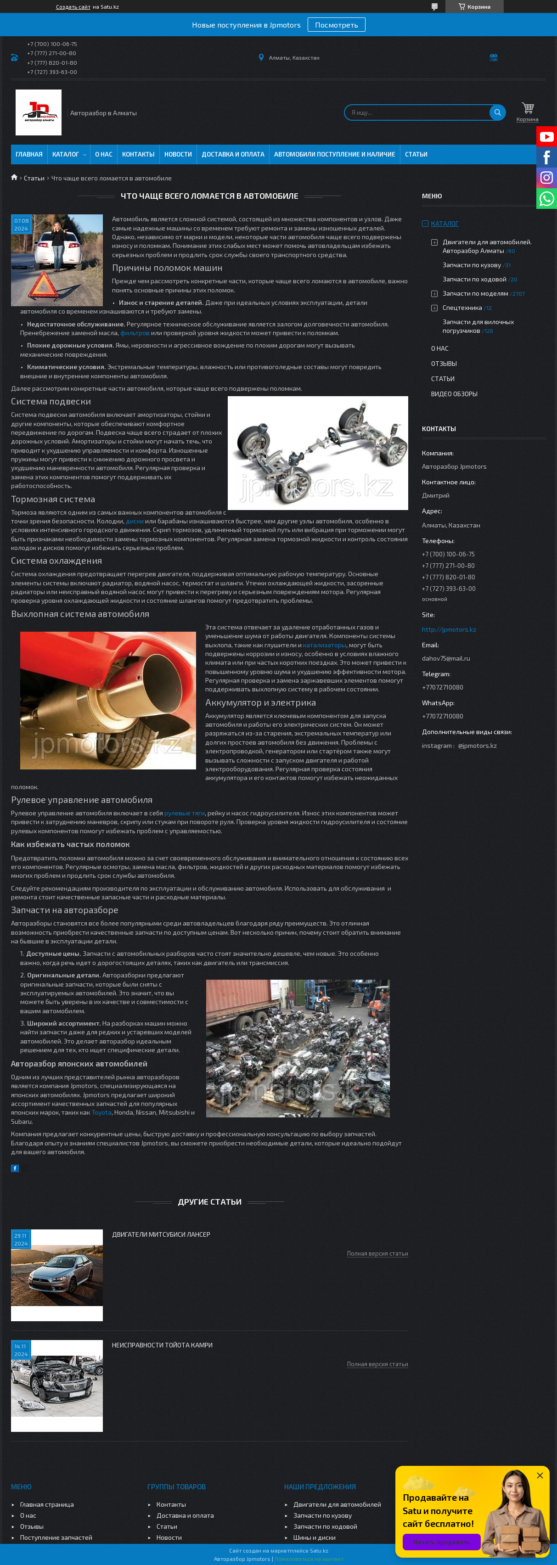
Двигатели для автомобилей (337, 1504)
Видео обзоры (454, 394)
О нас (104, 154)
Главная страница (47, 1504)
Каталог (65, 154)
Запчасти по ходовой (474, 279)
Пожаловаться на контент (309, 1558)
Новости (178, 154)
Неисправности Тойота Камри (162, 1345)
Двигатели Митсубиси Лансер (161, 1234)
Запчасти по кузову (472, 265)
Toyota (101, 1112)
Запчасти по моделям (475, 293)
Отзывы (444, 363)
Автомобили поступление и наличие (334, 154)
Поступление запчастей (56, 1537)
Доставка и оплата (233, 154)
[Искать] (497, 112)
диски (135, 521)
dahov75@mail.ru (446, 658)
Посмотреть (336, 24)
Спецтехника (462, 307)
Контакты (138, 154)
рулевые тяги (184, 813)
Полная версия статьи (377, 1253)
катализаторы (324, 645)
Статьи (416, 154)
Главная (29, 154)
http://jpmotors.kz (449, 629)
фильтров (135, 333)
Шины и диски (314, 1537)
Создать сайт (73, 6)
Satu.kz (319, 1550)
